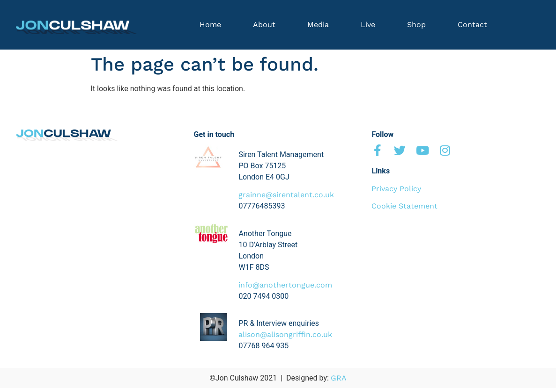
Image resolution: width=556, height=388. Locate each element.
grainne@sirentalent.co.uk (286, 194)
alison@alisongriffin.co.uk (285, 334)
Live (368, 24)
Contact (472, 24)
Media (318, 24)
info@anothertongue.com (285, 284)
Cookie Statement (404, 205)
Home (210, 24)
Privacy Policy (396, 188)
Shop (416, 24)
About (264, 24)
